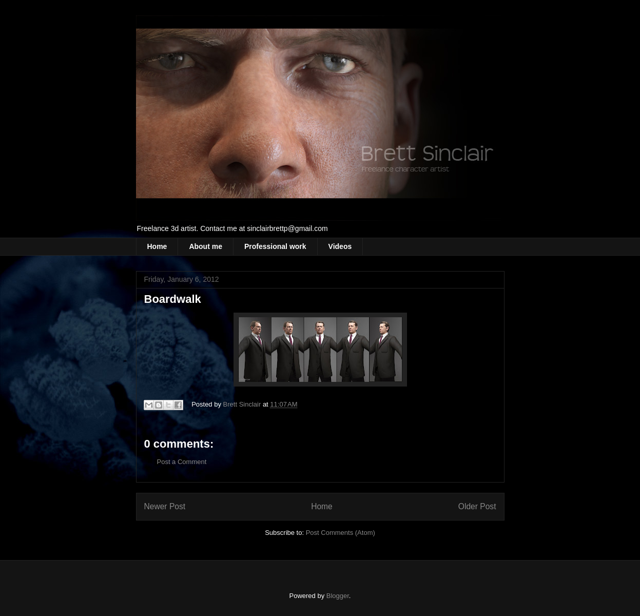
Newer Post (165, 506)
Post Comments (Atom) (340, 532)
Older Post (477, 506)
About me (205, 246)
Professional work (275, 246)
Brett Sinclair (243, 404)
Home (157, 246)
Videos (340, 246)
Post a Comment (182, 462)
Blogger (337, 596)
